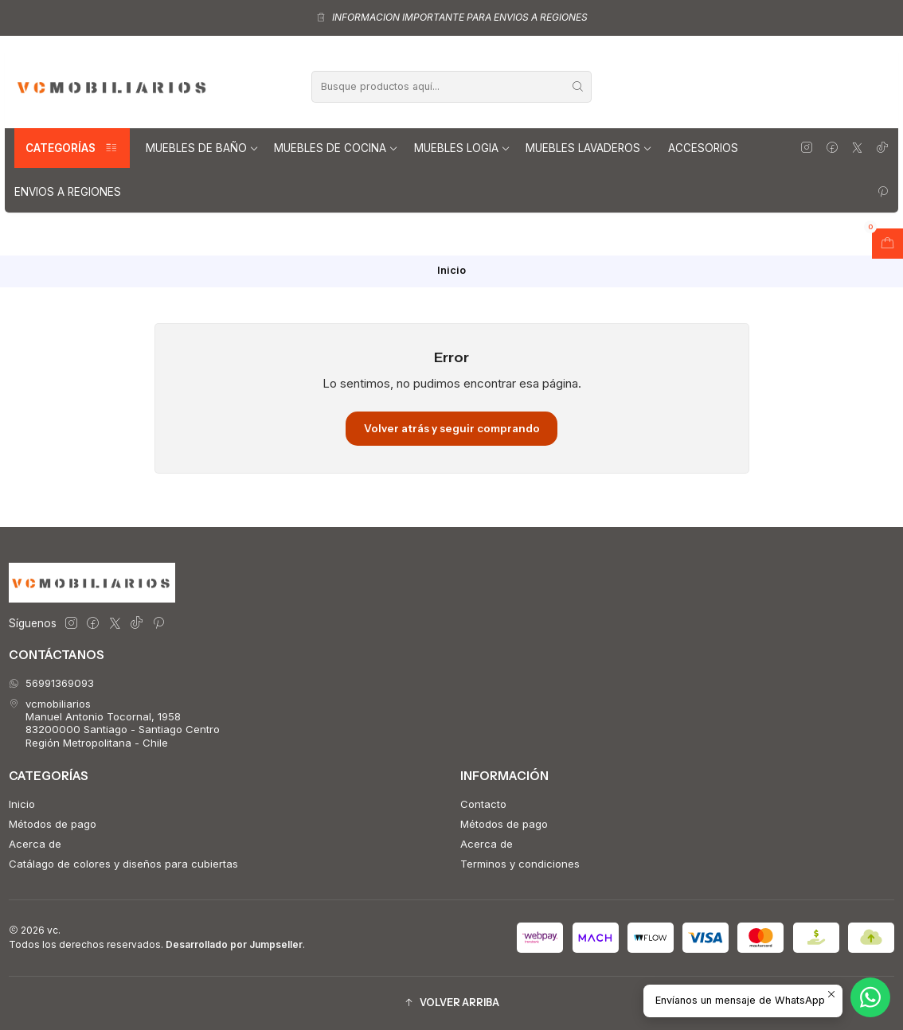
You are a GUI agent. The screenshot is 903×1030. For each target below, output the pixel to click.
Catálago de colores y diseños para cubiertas (123, 863)
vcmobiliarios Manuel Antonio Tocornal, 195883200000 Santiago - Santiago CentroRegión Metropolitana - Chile (114, 723)
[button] (451, 1003)
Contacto (483, 804)
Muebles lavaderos (589, 148)
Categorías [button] (72, 148)
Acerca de (35, 843)
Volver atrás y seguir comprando (452, 428)
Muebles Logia (462, 148)
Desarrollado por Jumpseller (234, 944)
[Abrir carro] (887, 243)
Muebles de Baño (202, 148)
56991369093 (51, 683)
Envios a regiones (67, 191)
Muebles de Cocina (336, 148)
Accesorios (703, 148)
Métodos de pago (52, 823)
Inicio (22, 804)
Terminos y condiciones (520, 863)
